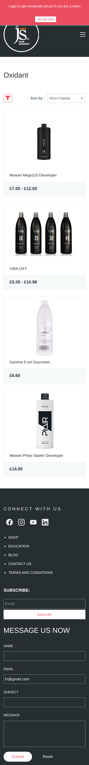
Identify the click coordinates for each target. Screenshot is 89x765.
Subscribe (44, 605)
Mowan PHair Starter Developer (36, 446)
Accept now (45, 19)
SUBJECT (11, 682)
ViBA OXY (18, 259)
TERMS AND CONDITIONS (30, 563)
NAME (10, 636)
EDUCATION (18, 537)
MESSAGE (12, 705)
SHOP (13, 528)
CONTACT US (19, 554)
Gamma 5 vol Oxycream (29, 353)
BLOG (13, 545)
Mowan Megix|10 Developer (33, 166)
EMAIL (10, 659)
